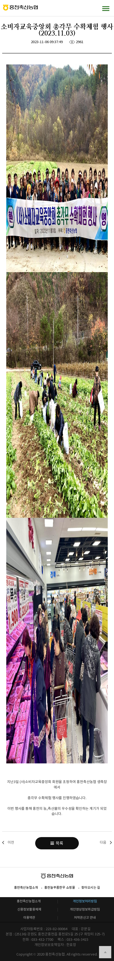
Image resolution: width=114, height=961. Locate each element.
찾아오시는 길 (90, 887)
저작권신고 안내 (85, 917)
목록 (56, 843)
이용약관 (29, 917)
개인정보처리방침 (85, 901)
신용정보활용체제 (29, 909)
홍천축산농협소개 (26, 887)
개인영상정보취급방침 (85, 909)
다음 (103, 842)
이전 (11, 842)
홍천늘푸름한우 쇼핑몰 (59, 887)
